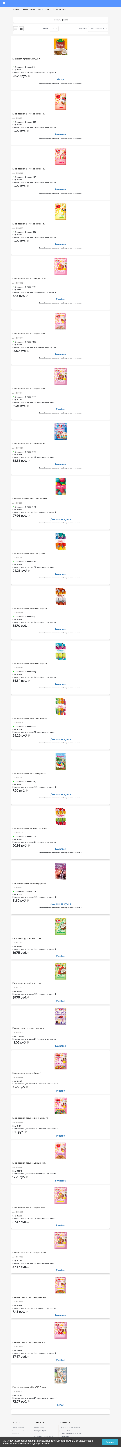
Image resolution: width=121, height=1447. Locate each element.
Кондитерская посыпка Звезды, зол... (29, 1162)
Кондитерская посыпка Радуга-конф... (29, 1252)
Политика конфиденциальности (43, 1435)
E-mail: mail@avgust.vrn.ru (71, 1433)
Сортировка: (82, 29)
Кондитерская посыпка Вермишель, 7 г (30, 1117)
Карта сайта (39, 1428)
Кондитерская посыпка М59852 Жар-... (30, 278)
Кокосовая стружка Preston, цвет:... (28, 938)
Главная (16, 1423)
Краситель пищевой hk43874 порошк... (30, 498)
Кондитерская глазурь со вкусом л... (28, 223)
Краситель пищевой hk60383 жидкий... (30, 663)
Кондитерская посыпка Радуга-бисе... (29, 333)
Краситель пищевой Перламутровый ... (30, 883)
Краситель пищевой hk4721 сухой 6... (29, 553)
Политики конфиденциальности (32, 1443)
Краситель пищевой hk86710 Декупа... (30, 1387)
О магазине (40, 1423)
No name (60, 134)
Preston (60, 299)
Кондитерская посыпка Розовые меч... (30, 443)
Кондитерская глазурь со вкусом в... (28, 113)
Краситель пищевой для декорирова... (30, 773)
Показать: (44, 29)
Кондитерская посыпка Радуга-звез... (29, 1207)
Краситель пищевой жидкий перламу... (30, 828)
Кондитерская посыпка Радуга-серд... (29, 1342)
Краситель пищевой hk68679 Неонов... (30, 718)
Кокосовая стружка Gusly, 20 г (26, 58)
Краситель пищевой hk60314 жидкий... (30, 608)
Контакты (16, 1434)
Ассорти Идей (40, 1431)
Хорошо (110, 1442)
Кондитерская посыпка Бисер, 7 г (27, 1073)
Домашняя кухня (60, 519)
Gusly (60, 79)
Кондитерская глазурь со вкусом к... (28, 168)
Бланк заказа (18, 1428)
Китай (60, 1405)
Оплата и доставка (20, 1431)
